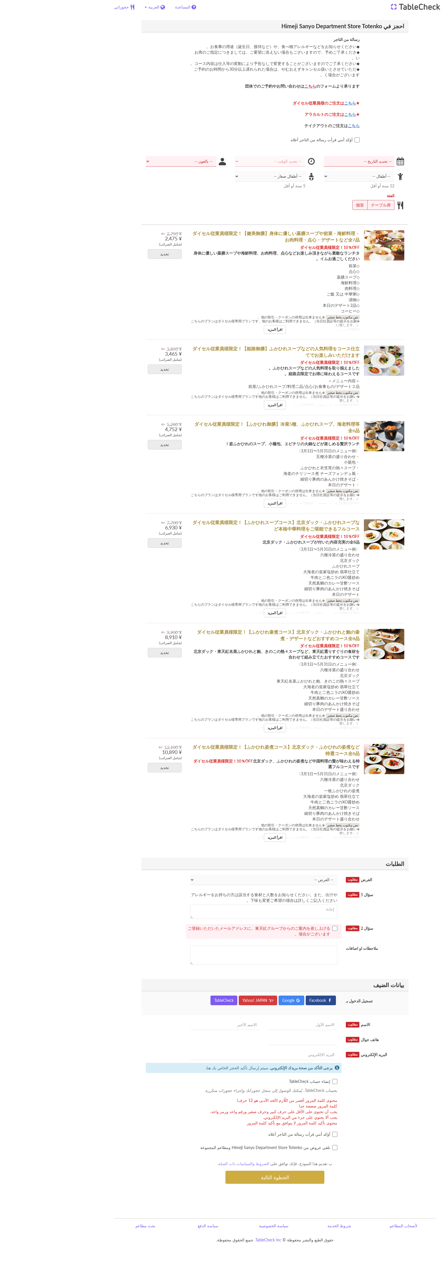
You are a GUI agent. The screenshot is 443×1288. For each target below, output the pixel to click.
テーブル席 (329, 205)
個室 (308, 205)
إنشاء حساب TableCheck (260, 1081)
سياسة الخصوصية (220, 1225)
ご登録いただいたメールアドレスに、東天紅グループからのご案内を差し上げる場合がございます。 (209, 931)
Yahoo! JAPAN (204, 1000)
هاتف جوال (308, 1039)
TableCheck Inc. (214, 1239)
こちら (297, 103)
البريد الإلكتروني (313, 1054)
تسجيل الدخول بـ (305, 1000)
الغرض (305, 880)
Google (238, 1000)
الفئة (337, 195)
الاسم (304, 1025)
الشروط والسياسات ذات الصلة (190, 1163)
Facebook (267, 1000)
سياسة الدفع (154, 1225)
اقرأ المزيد (221, 329)
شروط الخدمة (286, 1225)
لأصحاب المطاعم (350, 1225)
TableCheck (170, 1000)
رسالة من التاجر (293, 39)
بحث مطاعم (92, 1225)
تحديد (109, 253)
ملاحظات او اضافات (308, 948)
